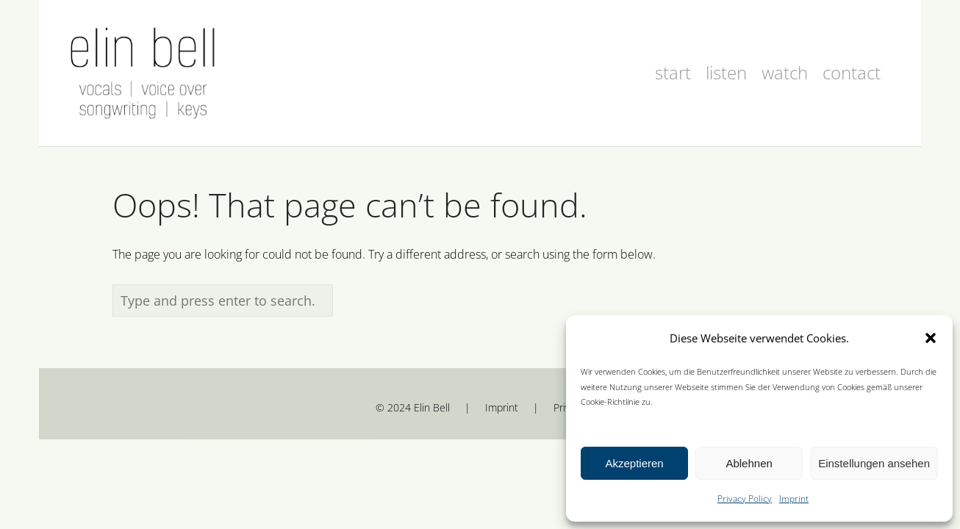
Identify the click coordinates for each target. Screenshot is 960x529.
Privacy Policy (744, 498)
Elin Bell (432, 407)
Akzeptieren (634, 463)
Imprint (794, 498)
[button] (930, 338)
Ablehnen (749, 463)
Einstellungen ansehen (874, 463)
